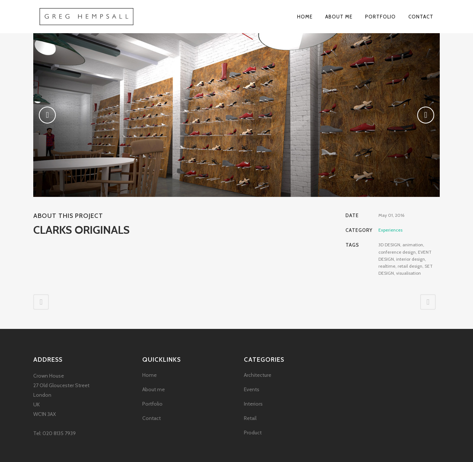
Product (253, 432)
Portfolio (152, 403)
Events (251, 389)
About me (153, 389)
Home (149, 375)
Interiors (253, 403)
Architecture (257, 375)
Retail (250, 418)
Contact (151, 418)
